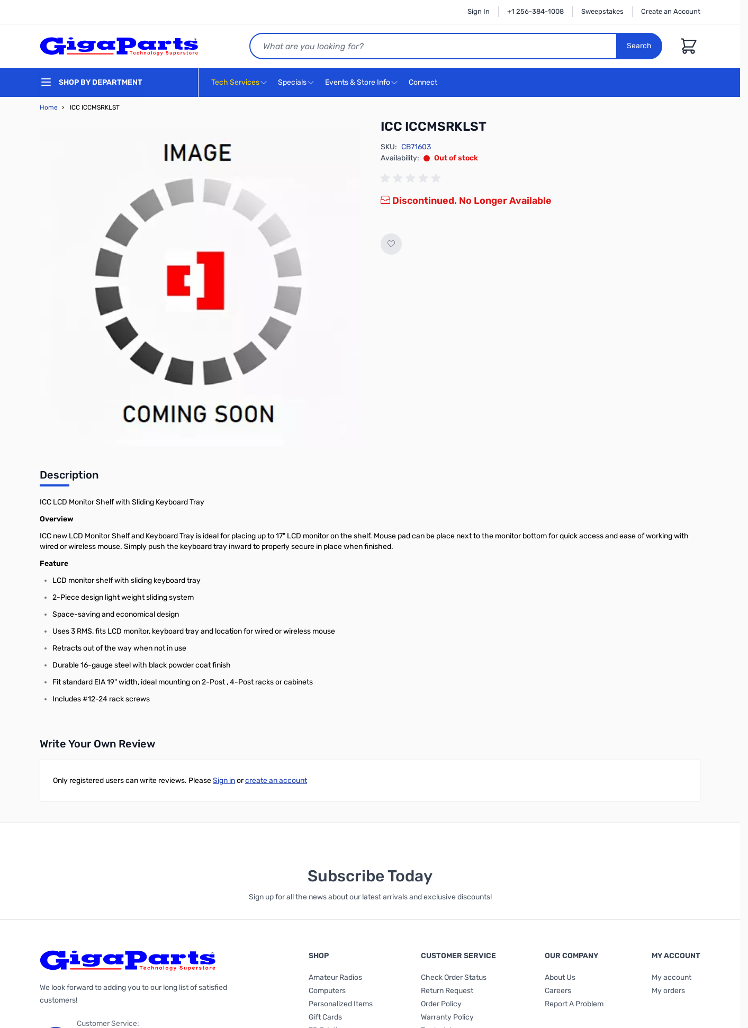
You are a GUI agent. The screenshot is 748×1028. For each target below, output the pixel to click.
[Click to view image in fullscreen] (199, 286)
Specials (292, 82)
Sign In (478, 11)
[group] (412, 178)
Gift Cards (325, 1017)
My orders (668, 990)
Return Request (447, 990)
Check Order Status (453, 977)
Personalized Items (341, 1003)
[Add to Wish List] (391, 244)
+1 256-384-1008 (535, 11)
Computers (327, 990)
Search (639, 45)
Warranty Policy (447, 1017)
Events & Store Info (357, 82)
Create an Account (670, 11)
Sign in (224, 780)
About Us (560, 977)
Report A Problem (574, 1003)
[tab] (69, 478)
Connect (424, 82)
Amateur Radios (335, 977)
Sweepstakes (602, 11)
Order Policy (441, 1003)
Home (49, 107)
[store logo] (119, 46)
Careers (558, 990)
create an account (276, 780)
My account (671, 977)
